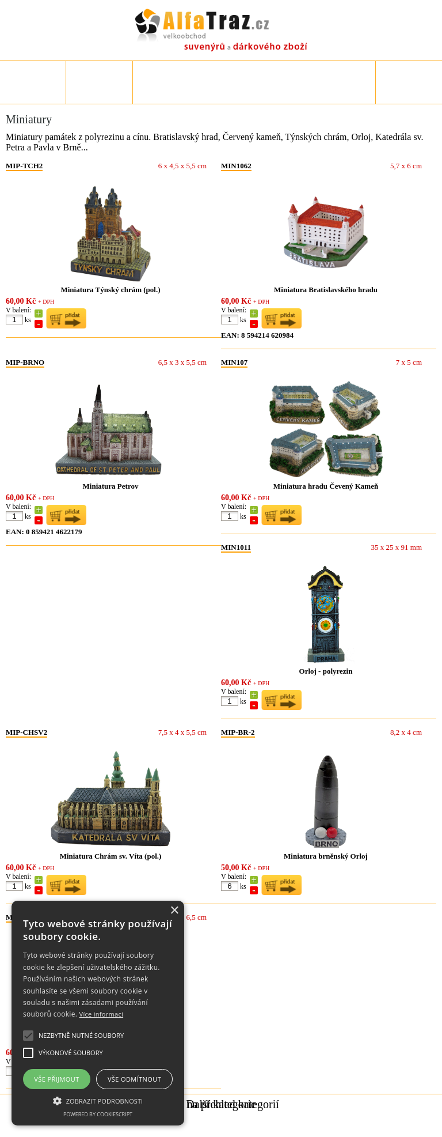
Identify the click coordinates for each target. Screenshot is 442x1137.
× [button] (174, 910)
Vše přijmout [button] (56, 1079)
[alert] (98, 1013)
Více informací (101, 1014)
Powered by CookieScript (97, 1114)
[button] (98, 1100)
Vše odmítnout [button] (134, 1079)
